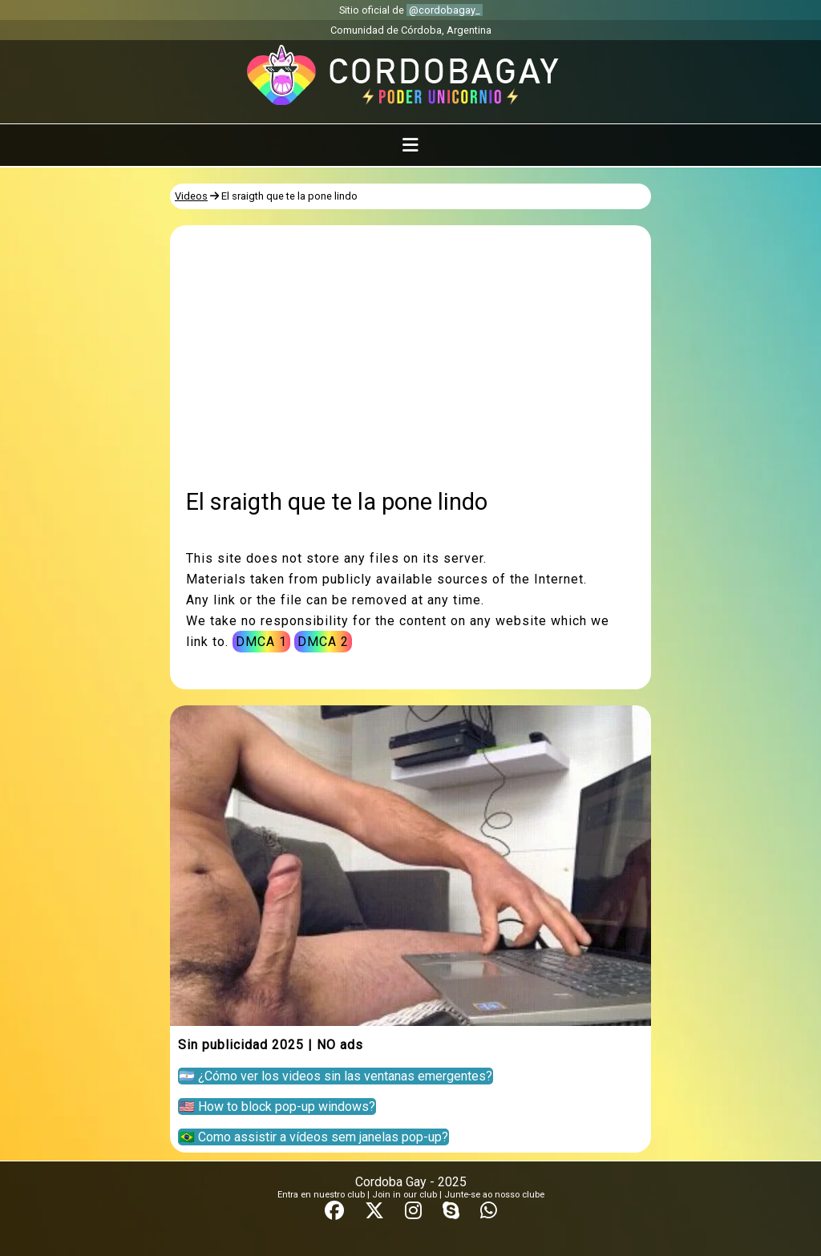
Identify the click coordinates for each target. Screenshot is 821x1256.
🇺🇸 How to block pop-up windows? (277, 1106)
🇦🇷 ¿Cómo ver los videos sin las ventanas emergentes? (335, 1076)
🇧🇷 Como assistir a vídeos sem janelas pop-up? (313, 1137)
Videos (191, 196)
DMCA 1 (261, 641)
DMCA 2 (323, 641)
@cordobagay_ (444, 10)
